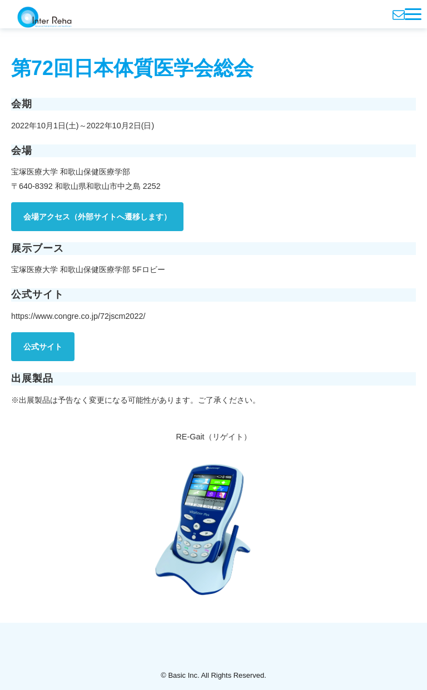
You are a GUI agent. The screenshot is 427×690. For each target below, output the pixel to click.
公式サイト (42, 346)
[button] (413, 14)
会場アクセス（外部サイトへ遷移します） (97, 216)
